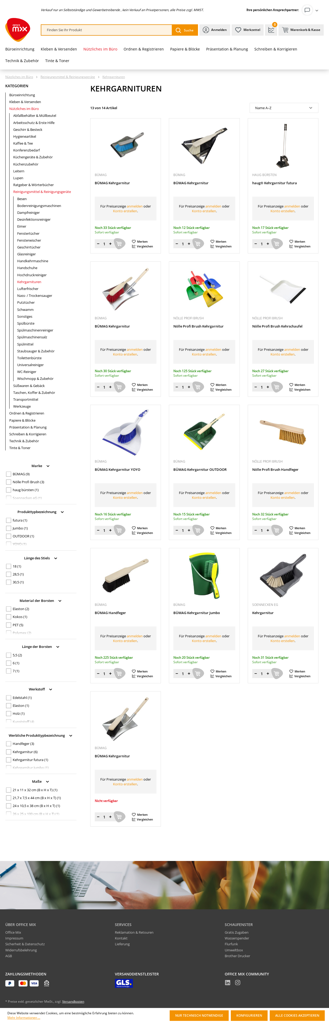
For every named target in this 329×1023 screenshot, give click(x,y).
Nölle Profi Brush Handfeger (275, 469)
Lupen (18, 178)
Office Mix (13, 932)
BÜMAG (21, 474)
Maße (41, 781)
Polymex (22, 632)
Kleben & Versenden (25, 101)
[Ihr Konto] (311, 10)
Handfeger (23, 743)
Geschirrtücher (28, 247)
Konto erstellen (125, 211)
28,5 (18, 574)
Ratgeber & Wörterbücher (33, 184)
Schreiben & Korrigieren (27, 434)
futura (20, 520)
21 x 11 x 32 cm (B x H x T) (35, 789)
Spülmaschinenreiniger (35, 330)
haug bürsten (26, 489)
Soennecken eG (27, 498)
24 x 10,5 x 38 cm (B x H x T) (36, 805)
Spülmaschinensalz (32, 337)
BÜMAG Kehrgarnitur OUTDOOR (200, 469)
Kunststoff (23, 721)
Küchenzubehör (25, 164)
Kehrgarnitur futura (30, 759)
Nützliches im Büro (24, 108)
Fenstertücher (28, 233)
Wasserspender (237, 938)
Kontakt (121, 938)
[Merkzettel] (248, 30)
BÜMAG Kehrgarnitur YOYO (117, 469)
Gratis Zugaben (237, 932)
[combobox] (106, 30)
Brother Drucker (237, 955)
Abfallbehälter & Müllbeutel (34, 115)
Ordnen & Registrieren (26, 413)
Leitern (18, 171)
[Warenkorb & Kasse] (301, 30)
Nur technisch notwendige (199, 1015)
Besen (22, 198)
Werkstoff (41, 689)
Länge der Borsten (41, 646)
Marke (40, 465)
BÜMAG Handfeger (110, 613)
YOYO (19, 544)
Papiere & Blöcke (22, 420)
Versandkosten (73, 1001)
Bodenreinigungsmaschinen (39, 205)
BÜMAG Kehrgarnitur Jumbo (196, 613)
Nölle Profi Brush (28, 482)
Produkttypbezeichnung (41, 511)
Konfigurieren (249, 1015)
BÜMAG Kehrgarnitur (112, 183)
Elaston (21, 608)
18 (17, 566)
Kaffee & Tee (23, 143)
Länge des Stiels (41, 557)
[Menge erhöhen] (110, 243)
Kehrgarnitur (25, 751)
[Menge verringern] (98, 243)
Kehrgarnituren (29, 281)
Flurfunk (231, 944)
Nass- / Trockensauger (34, 295)
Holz (19, 713)
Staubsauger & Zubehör (36, 351)
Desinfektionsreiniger (34, 219)
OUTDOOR (23, 536)
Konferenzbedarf (26, 150)
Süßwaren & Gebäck (29, 385)
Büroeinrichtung (22, 95)
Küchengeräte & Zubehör (33, 157)
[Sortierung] (284, 108)
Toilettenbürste (29, 358)
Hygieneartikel (24, 136)
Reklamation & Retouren (134, 932)
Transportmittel (25, 399)
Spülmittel (25, 344)
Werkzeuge (22, 406)
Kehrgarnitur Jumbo (31, 767)
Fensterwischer (29, 240)
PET (18, 625)
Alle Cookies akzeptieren (297, 1015)
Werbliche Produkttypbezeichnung (41, 735)
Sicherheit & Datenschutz (25, 944)
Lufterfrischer (27, 288)
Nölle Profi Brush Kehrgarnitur (198, 326)
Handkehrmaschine (32, 261)
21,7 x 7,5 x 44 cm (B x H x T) (37, 797)
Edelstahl (22, 697)
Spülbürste (25, 323)
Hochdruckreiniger (32, 275)
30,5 (18, 582)
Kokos (20, 616)
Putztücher (26, 302)
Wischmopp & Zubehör (35, 378)
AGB (8, 955)
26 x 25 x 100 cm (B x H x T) (36, 814)
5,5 (17, 655)
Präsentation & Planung (28, 427)
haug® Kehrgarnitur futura (274, 183)
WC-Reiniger (26, 371)
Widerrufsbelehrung (21, 950)
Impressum (14, 938)
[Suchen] (184, 30)
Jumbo (20, 528)
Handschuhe (27, 267)
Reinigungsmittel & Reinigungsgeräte (42, 191)
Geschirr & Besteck (27, 129)
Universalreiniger (30, 364)
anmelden (135, 206)
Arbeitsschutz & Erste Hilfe (34, 122)
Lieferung (122, 944)
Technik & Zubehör (24, 441)
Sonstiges (24, 316)
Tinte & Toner (19, 447)
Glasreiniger (26, 254)
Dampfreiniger (28, 212)
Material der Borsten (41, 600)
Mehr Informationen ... (23, 1018)
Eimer (21, 226)
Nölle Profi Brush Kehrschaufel (277, 326)
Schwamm (25, 309)
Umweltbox (234, 950)
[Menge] (104, 243)
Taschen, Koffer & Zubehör (34, 392)
